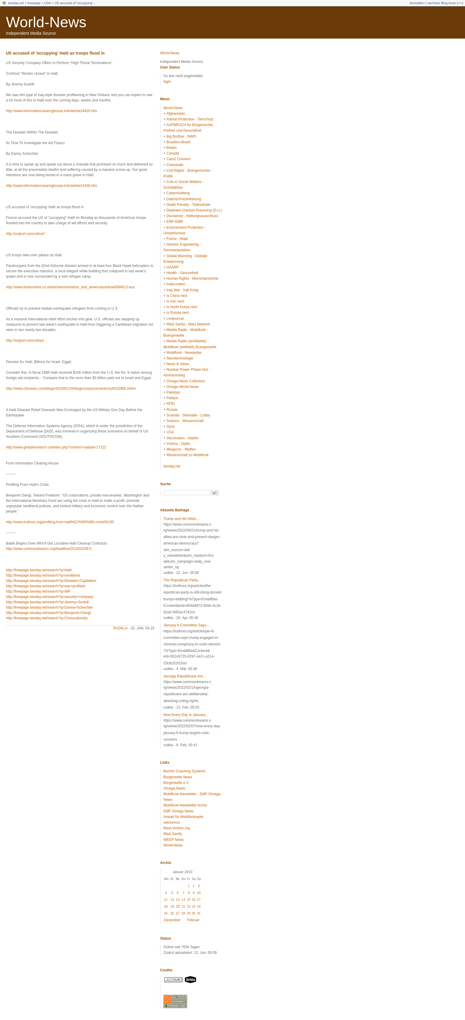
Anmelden (417, 3)
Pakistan (173, 392)
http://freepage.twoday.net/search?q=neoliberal (43, 575)
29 (188, 913)
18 (166, 906)
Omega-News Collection (185, 381)
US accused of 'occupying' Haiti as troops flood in (55, 53)
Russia (171, 410)
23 (193, 906)
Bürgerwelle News (177, 777)
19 (172, 906)
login (167, 81)
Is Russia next (177, 313)
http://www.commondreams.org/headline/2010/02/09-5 (48, 549)
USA (47, 3)
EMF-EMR (174, 221)
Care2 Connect (178, 159)
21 (183, 906)
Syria (170, 426)
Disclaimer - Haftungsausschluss (192, 216)
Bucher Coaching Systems (184, 771)
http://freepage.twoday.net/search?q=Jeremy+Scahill (47, 602)
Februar (193, 920)
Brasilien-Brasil (178, 142)
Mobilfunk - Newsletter (184, 353)
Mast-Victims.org (176, 828)
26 (172, 913)
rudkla (120, 628)
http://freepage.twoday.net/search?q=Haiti (39, 570)
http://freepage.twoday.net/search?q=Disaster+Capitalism (51, 581)
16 (193, 899)
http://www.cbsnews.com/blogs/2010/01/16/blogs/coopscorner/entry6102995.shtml (71, 388)
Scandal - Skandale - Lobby (188, 415)
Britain (171, 148)
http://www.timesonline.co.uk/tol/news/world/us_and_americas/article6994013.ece (70, 287)
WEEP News (173, 840)
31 (198, 913)
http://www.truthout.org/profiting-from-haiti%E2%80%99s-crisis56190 (60, 522)
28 (183, 913)
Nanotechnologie (179, 358)
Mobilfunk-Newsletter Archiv (185, 805)
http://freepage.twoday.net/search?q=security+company (49, 597)
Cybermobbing (177, 193)
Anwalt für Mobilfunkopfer (183, 817)
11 (166, 899)
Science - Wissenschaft (184, 421)
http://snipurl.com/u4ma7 (25, 234)
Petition (172, 398)
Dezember (172, 920)
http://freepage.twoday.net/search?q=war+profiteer (45, 586)
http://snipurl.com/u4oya (25, 340)
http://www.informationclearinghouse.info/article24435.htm (51, 111)
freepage (34, 3)
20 (178, 906)
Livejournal (175, 318)
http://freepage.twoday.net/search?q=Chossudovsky (47, 618)
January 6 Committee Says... (186, 625)
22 (188, 906)
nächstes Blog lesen (441, 3)
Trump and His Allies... (181, 519)
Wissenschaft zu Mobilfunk (187, 455)
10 (198, 893)
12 (172, 899)
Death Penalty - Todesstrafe (188, 205)
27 (177, 913)
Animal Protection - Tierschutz (190, 119)
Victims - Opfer (178, 444)
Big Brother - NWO (181, 136)
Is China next (176, 296)
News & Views (177, 364)
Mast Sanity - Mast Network (188, 324)
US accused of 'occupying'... (75, 3)
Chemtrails (174, 165)
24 (198, 906)
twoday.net (16, 3)
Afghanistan (175, 114)
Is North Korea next (181, 307)
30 (193, 913)
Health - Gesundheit (182, 273)
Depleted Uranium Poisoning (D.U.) (194, 210)
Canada (172, 153)
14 (183, 899)
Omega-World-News (182, 387)
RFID (170, 404)
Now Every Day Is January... (185, 715)
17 (198, 899)
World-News (46, 22)
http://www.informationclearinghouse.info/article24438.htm (51, 186)
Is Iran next (175, 301)
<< (460, 3)
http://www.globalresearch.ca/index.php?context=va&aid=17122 (56, 447)
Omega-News (174, 788)
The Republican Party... (181, 580)
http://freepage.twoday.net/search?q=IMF (38, 591)
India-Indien (175, 284)
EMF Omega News (178, 811)
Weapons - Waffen (181, 449)
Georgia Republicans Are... (184, 676)
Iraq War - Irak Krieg (182, 290)
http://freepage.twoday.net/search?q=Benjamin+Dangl (48, 613)
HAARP (172, 267)
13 (177, 899)
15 (188, 899)
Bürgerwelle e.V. (176, 783)
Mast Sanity (172, 834)
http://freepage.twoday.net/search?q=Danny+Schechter (49, 607)
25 (166, 913)
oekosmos (171, 822)
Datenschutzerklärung (183, 199)
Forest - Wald (177, 239)
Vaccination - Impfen (182, 438)
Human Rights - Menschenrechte (192, 278)
